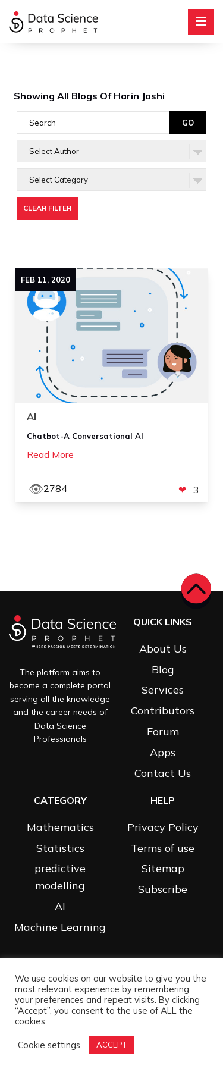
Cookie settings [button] (49, 1045)
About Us (163, 649)
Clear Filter (47, 207)
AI (60, 906)
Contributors (162, 710)
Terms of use (162, 848)
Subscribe (162, 889)
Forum (163, 731)
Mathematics (60, 827)
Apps (162, 752)
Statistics (60, 848)
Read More (50, 454)
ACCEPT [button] (111, 1044)
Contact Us (162, 773)
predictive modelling (60, 876)
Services (163, 690)
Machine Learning (60, 927)
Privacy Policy (163, 827)
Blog (163, 669)
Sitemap (163, 868)
